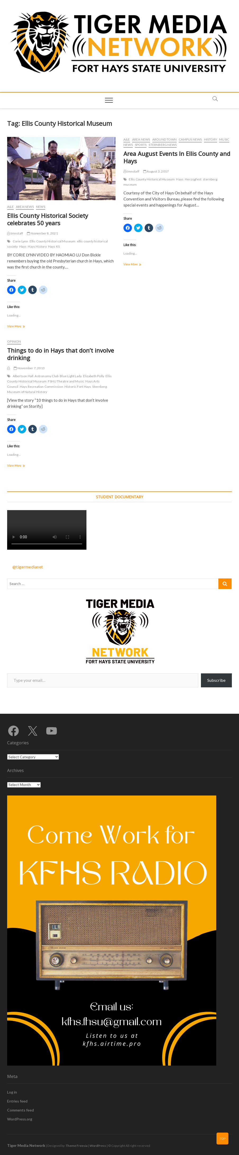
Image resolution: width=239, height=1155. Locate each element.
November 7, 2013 (29, 368)
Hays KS (54, 246)
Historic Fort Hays (78, 387)
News (40, 207)
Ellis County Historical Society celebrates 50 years (47, 219)
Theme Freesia (77, 1146)
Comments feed (20, 1110)
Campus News (190, 139)
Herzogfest (193, 179)
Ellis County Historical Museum (53, 241)
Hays (23, 246)
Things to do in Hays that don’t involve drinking (60, 354)
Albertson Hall (23, 376)
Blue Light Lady (71, 376)
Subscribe (216, 680)
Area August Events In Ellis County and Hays (176, 157)
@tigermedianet (27, 566)
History (210, 139)
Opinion (14, 341)
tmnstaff (15, 233)
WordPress (98, 1146)
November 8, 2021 (42, 233)
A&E (10, 207)
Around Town (164, 139)
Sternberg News (163, 145)
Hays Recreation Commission (41, 387)
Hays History (37, 246)
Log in (12, 1092)
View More (21, 326)
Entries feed (17, 1101)
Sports (140, 145)
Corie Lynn (20, 241)
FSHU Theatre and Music (66, 381)
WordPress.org (19, 1119)
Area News (25, 207)
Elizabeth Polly (93, 376)
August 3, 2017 (156, 171)
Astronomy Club (46, 376)
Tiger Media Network (26, 1145)
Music (224, 139)
